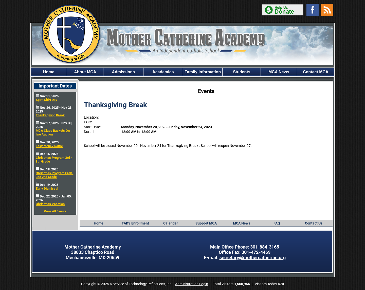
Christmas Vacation (50, 204)
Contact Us (313, 223)
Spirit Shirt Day (46, 100)
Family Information (203, 72)
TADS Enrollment (135, 223)
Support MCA (206, 223)
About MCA (85, 72)
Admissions (123, 72)
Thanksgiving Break (50, 115)
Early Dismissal (47, 188)
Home (48, 72)
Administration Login (191, 284)
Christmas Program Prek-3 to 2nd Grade (54, 175)
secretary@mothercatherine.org (253, 257)
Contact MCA (315, 72)
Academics (163, 72)
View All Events (55, 211)
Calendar (170, 223)
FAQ (276, 223)
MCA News (278, 72)
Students (241, 72)
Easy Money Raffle (49, 146)
